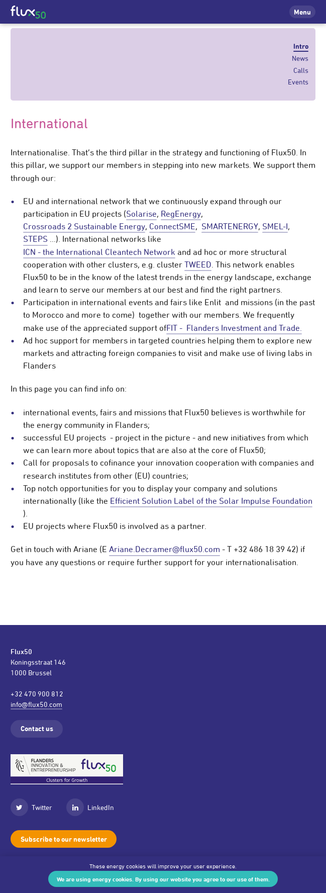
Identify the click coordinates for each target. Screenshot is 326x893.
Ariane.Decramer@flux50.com (164, 549)
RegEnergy (181, 214)
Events (298, 82)
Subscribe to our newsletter (64, 839)
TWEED (197, 264)
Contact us (37, 728)
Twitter (31, 807)
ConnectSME (172, 226)
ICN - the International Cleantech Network (99, 252)
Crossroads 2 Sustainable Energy (84, 226)
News (300, 58)
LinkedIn (90, 807)
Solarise (141, 214)
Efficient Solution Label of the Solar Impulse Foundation (211, 501)
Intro (300, 46)
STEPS (35, 239)
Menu (302, 12)
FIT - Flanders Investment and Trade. (234, 328)
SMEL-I (275, 226)
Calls (300, 70)
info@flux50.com (36, 704)
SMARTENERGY (229, 226)
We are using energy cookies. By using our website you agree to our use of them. (163, 878)
